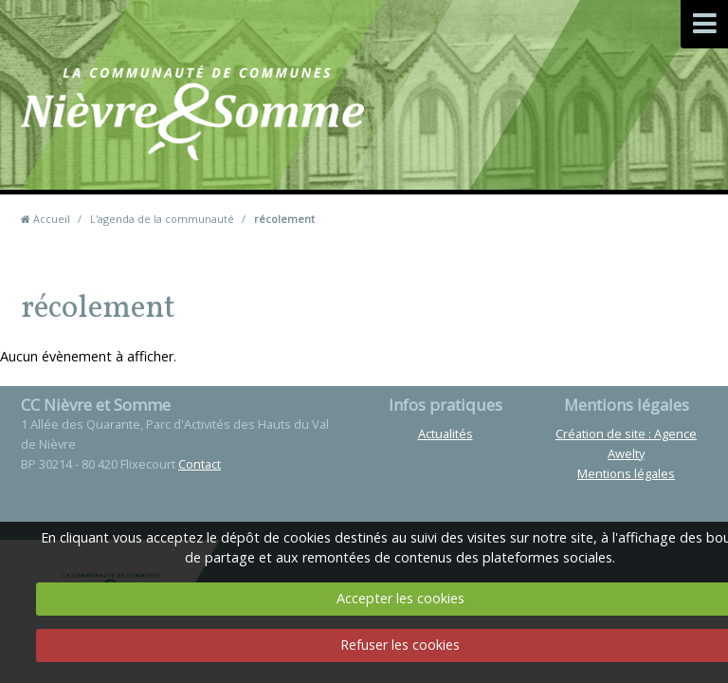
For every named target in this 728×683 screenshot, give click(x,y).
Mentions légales (626, 473)
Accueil (51, 219)
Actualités (445, 433)
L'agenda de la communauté (162, 219)
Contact (451, 142)
